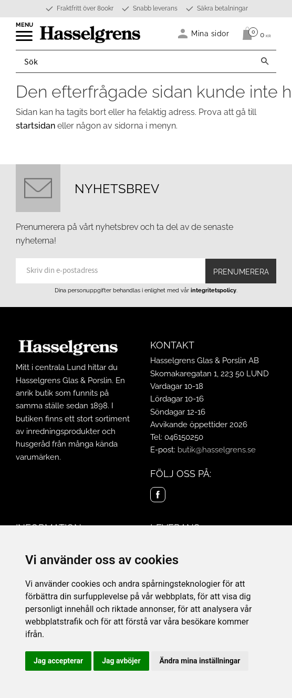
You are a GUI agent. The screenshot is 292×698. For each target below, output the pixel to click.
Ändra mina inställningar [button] (200, 661)
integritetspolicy (213, 290)
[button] (25, 39)
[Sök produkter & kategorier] (135, 61)
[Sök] (264, 61)
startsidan (35, 126)
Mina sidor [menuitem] (210, 33)
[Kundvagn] (254, 33)
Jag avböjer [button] (121, 661)
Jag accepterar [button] (58, 661)
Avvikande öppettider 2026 (198, 424)
